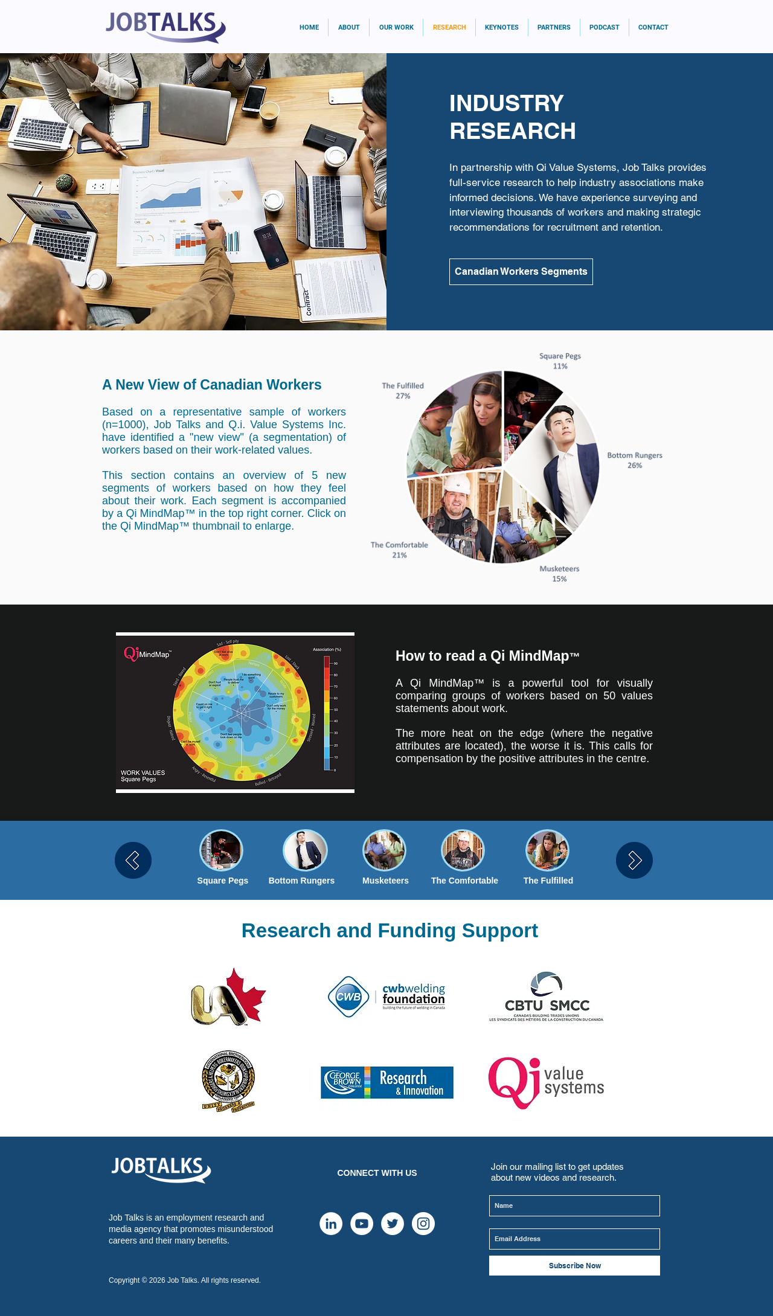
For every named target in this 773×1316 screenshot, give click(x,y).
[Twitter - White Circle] (392, 1223)
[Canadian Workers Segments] (521, 271)
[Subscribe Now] (574, 1266)
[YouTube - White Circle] (361, 1223)
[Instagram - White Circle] (423, 1223)
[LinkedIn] (330, 1223)
